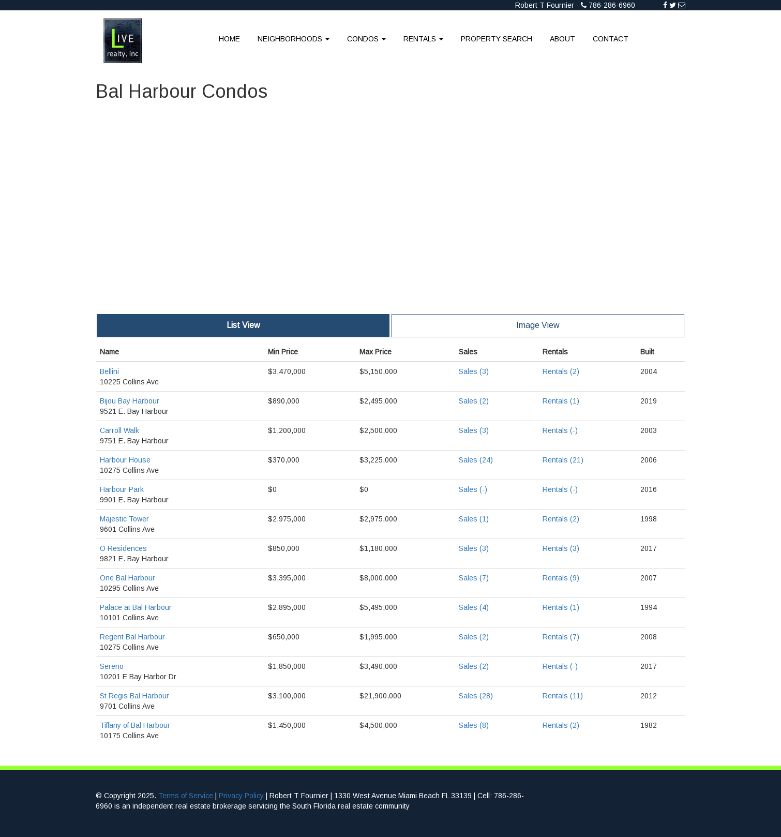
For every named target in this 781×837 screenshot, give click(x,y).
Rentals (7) (561, 637)
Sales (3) (474, 371)
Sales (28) (476, 696)
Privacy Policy (241, 795)
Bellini (109, 371)
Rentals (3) (561, 548)
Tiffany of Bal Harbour (135, 725)
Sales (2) (474, 401)
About (562, 39)
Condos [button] (366, 39)
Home (229, 39)
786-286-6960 (612, 5)
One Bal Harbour (127, 578)
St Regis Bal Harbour (134, 696)
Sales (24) (476, 460)
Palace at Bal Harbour (136, 607)
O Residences (123, 548)
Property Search (496, 39)
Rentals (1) (561, 401)
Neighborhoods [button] (293, 39)
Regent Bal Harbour (132, 637)
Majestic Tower (124, 519)
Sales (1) (474, 519)
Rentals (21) (563, 460)
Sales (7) (474, 578)
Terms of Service (185, 795)
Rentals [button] (423, 39)
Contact (610, 39)
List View (243, 325)
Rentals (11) (563, 696)
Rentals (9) (561, 578)
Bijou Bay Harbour (129, 401)
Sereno (112, 666)
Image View (538, 325)
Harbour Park (122, 489)
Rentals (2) (561, 371)
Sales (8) (474, 725)
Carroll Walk (119, 430)
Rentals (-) (560, 430)
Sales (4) (474, 607)
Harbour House (125, 460)
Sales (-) (473, 489)
